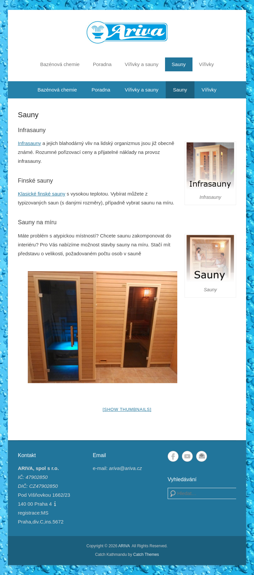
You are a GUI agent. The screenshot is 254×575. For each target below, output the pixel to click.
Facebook (173, 456)
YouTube (187, 456)
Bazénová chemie (59, 64)
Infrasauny (29, 143)
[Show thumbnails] (127, 409)
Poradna (102, 64)
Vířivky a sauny (141, 64)
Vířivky (206, 64)
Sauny (179, 64)
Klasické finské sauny (41, 194)
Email (201, 456)
